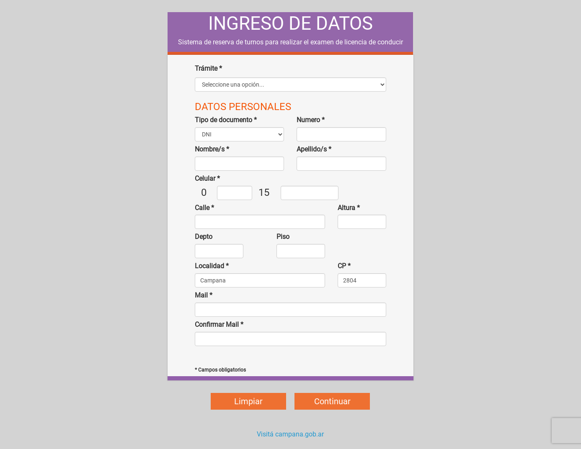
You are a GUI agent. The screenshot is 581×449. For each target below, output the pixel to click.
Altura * (349, 208)
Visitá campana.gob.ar (290, 434)
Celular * (207, 178)
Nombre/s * (212, 149)
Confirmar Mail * (219, 324)
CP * (344, 266)
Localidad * (212, 266)
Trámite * (208, 68)
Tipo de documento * (226, 120)
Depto (203, 237)
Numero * (311, 120)
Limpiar (248, 401)
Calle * (204, 208)
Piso (282, 237)
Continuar (332, 401)
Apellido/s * (314, 149)
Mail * (203, 295)
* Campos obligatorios (220, 370)
